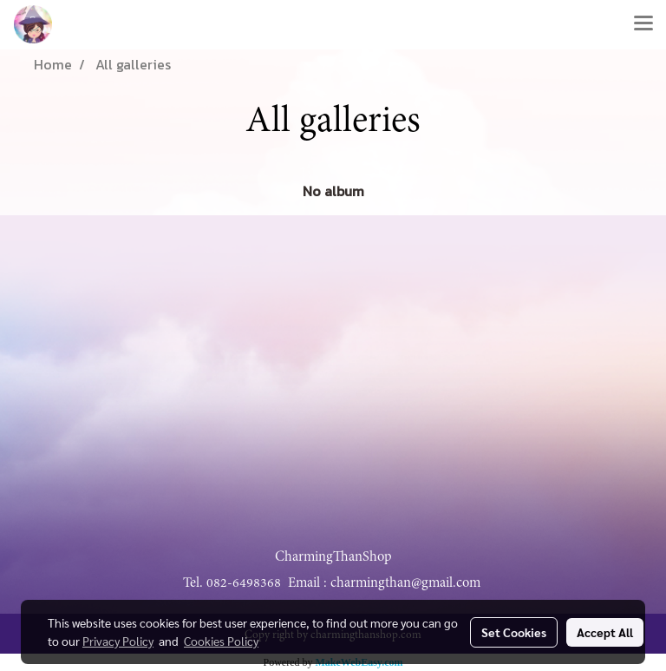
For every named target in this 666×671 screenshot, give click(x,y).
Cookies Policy (221, 640)
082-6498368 (243, 582)
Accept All (605, 632)
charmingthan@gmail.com (405, 582)
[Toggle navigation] (643, 24)
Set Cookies (513, 632)
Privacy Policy (117, 640)
